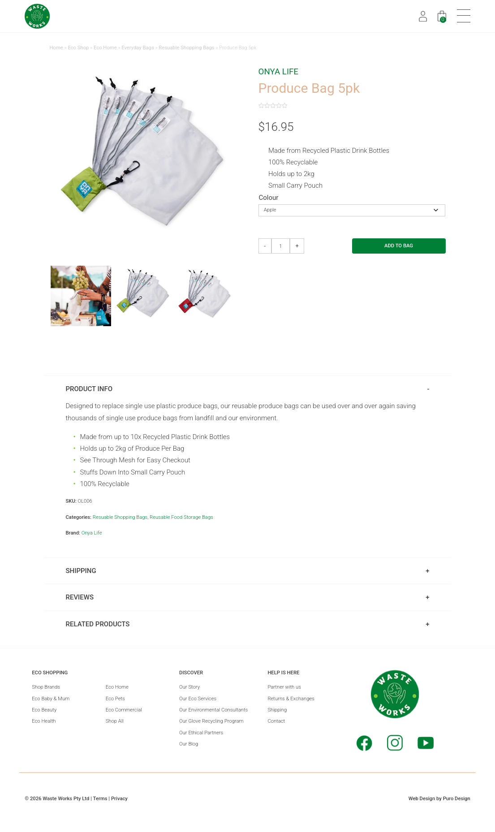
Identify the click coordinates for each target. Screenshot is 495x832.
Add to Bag (398, 246)
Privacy (119, 799)
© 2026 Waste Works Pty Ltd (57, 799)
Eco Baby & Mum (50, 699)
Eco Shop (78, 48)
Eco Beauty (44, 710)
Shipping (277, 710)
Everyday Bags (137, 48)
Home (56, 48)
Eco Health (44, 721)
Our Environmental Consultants (213, 710)
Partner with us (284, 687)
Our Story (189, 687)
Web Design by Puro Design (439, 799)
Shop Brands (46, 687)
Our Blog (188, 744)
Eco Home (105, 48)
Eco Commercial (124, 710)
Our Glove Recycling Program (211, 721)
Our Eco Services (197, 699)
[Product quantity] (280, 246)
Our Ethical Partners (201, 733)
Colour (269, 198)
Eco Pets (115, 699)
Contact (276, 721)
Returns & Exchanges (290, 699)
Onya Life (278, 72)
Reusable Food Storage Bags (181, 517)
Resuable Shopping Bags (186, 48)
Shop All (115, 721)
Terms (100, 799)
